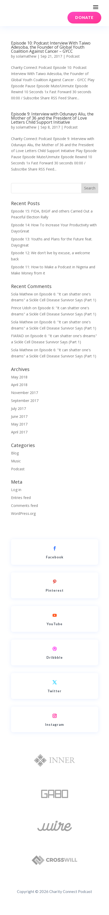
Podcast (73, 56)
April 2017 (19, 432)
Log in (16, 489)
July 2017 (18, 408)
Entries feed (21, 497)
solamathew (26, 56)
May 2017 (19, 424)
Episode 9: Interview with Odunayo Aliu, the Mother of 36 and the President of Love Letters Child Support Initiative (52, 118)
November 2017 (24, 392)
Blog (15, 453)
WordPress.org (23, 513)
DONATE (84, 17)
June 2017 (19, 416)
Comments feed (24, 505)
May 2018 (19, 377)
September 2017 (24, 400)
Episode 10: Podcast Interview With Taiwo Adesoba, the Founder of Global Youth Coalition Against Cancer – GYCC (51, 47)
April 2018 (19, 384)
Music (16, 461)
